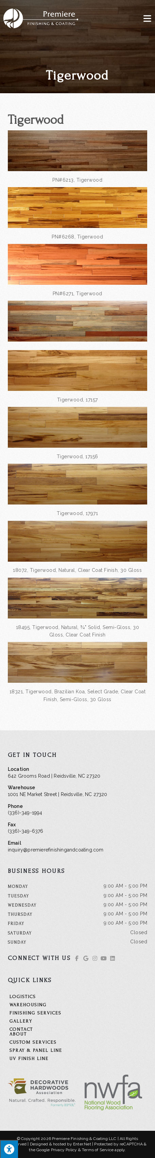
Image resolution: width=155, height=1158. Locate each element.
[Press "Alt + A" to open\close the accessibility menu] (9, 1149)
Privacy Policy (64, 1149)
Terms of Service (98, 1149)
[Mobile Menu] (147, 18)
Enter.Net (82, 1144)
